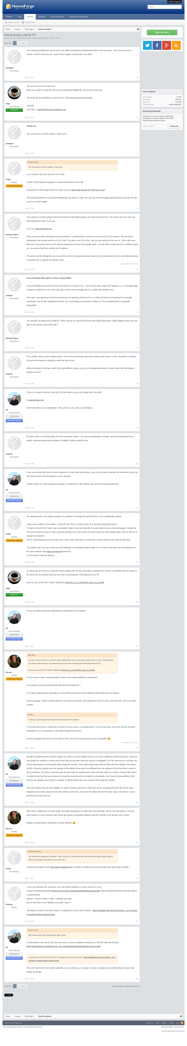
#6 (137, 312)
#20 (137, 978)
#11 (137, 508)
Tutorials (9, 17)
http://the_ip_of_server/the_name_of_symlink (84, 582)
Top (177, 1023)
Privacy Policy (179, 1027)
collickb (9, 295)
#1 (137, 77)
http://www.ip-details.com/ (61, 867)
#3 (137, 153)
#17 (137, 842)
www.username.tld (54, 551)
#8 (137, 383)
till (7, 410)
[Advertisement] (162, 148)
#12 (137, 562)
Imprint (164, 1023)
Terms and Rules (167, 1027)
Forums (30, 17)
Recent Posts (30, 22)
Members (42, 17)
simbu (8, 869)
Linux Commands (57, 17)
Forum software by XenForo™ (22, 1027)
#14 (137, 646)
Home (171, 1023)
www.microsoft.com (43, 229)
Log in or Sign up (174, 2)
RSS (182, 1023)
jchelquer (45, 38)
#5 (137, 269)
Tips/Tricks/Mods (24, 38)
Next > (24, 43)
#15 (137, 748)
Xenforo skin (9, 1023)
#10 (137, 463)
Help (157, 1023)
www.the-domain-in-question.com (51, 109)
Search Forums (13, 22)
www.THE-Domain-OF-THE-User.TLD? (88, 190)
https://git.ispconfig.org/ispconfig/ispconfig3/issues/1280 (76, 891)
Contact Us (149, 1023)
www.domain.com (36, 400)
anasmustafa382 (175, 104)
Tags (19, 17)
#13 (137, 602)
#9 (137, 428)
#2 (137, 117)
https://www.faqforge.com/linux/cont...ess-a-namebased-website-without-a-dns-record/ (63, 946)
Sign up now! (162, 32)
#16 (137, 802)
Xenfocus (19, 1023)
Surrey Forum (179, 1031)
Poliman (9, 904)
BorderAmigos (12, 234)
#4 (137, 208)
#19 (137, 921)
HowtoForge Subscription (79, 17)
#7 (137, 348)
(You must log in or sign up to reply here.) (126, 986)
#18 (137, 878)
